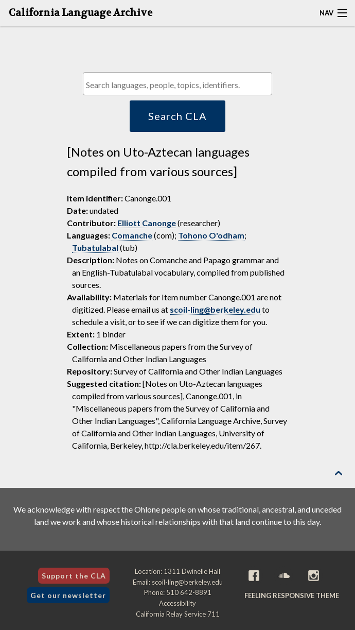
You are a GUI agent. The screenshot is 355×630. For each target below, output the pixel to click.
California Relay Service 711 (178, 614)
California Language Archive (80, 13)
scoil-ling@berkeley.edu (215, 309)
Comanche (132, 235)
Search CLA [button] (177, 116)
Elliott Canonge (146, 223)
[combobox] (177, 83)
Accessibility (177, 603)
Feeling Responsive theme (291, 595)
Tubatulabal (95, 247)
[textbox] (180, 84)
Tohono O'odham (211, 235)
